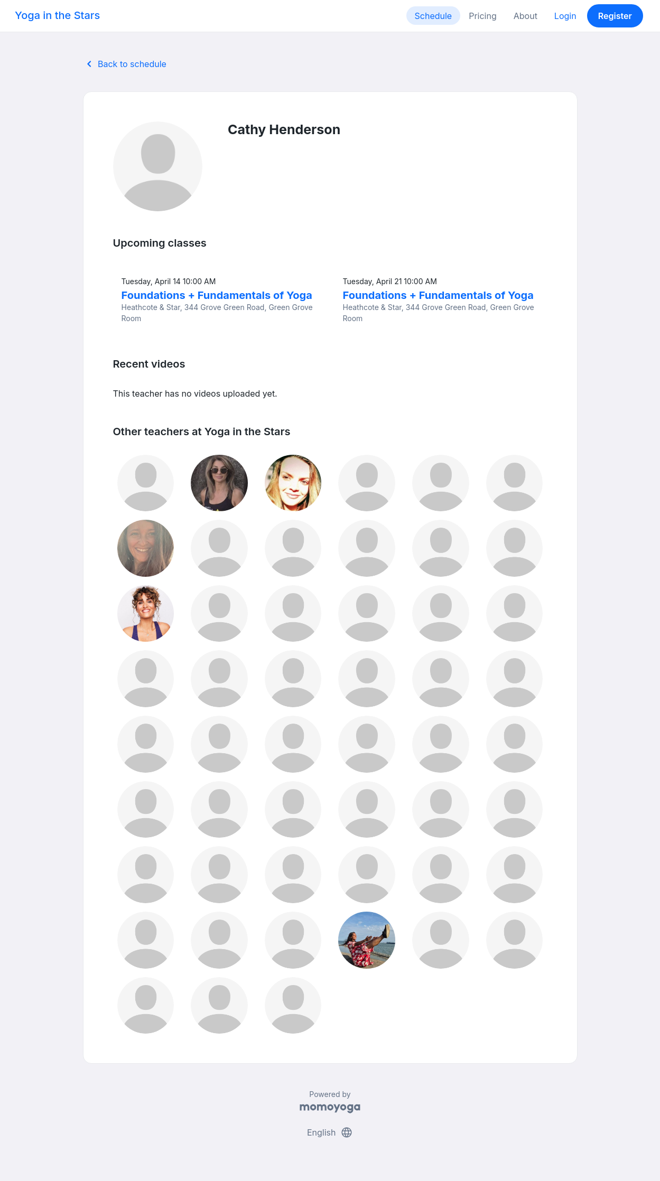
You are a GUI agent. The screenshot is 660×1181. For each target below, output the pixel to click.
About (525, 16)
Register (615, 16)
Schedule (433, 16)
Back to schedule (124, 64)
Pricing (483, 16)
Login (565, 16)
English (330, 1132)
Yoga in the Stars (57, 15)
